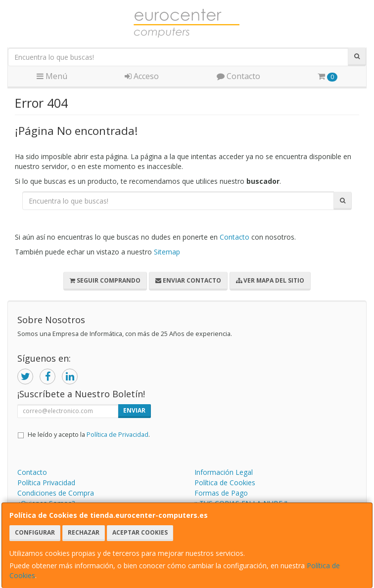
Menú (52, 76)
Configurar (35, 532)
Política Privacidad (46, 482)
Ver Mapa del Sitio (270, 280)
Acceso (142, 76)
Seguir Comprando (105, 280)
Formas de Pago (221, 493)
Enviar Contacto (188, 280)
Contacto (238, 76)
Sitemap (167, 251)
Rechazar (83, 532)
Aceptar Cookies (140, 532)
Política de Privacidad (117, 434)
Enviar (134, 410)
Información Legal (223, 472)
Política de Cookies (224, 482)
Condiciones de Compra (55, 493)
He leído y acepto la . (89, 434)
